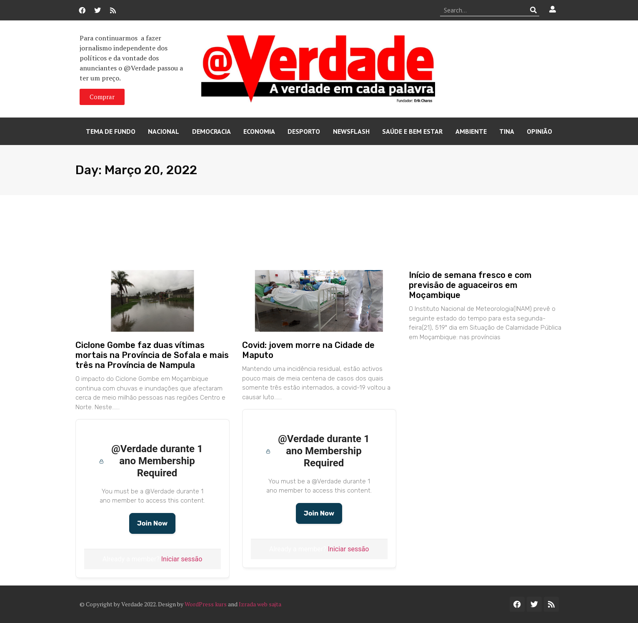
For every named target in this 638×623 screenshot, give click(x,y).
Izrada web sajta (260, 604)
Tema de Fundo (110, 131)
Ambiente (471, 131)
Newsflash (351, 131)
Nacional (163, 131)
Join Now (152, 523)
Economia (259, 131)
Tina (506, 131)
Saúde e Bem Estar (412, 131)
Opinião (539, 131)
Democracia (211, 131)
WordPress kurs (206, 604)
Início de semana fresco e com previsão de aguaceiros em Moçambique (470, 285)
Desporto (304, 131)
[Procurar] (533, 10)
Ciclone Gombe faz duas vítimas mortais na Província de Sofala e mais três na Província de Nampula (152, 355)
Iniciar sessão (182, 559)
